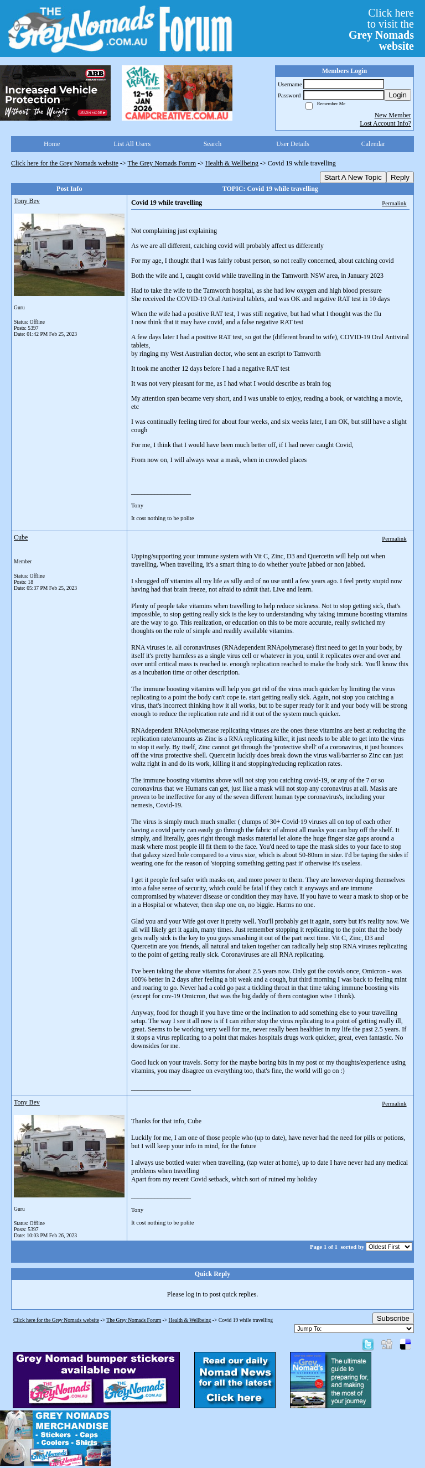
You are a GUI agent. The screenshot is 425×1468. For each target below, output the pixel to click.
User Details (292, 144)
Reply (400, 177)
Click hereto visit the (381, 29)
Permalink (394, 203)
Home (52, 144)
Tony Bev (27, 201)
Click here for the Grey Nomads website (64, 163)
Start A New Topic (353, 177)
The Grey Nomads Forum (162, 163)
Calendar (373, 144)
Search (213, 144)
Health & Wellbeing (231, 163)
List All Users (132, 144)
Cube (21, 537)
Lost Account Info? (385, 123)
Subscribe (393, 1318)
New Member (393, 115)
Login (397, 95)
